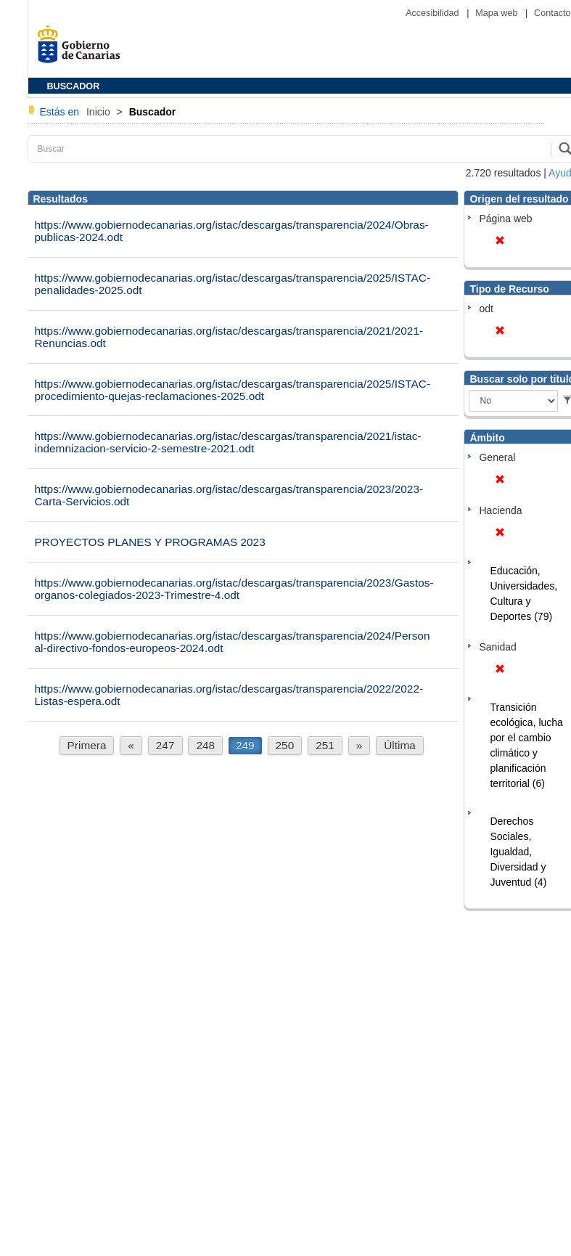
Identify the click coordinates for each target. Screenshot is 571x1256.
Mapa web (497, 13)
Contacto (552, 13)
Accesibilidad (433, 13)
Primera (87, 745)
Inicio (99, 112)
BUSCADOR (73, 86)
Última (400, 745)
